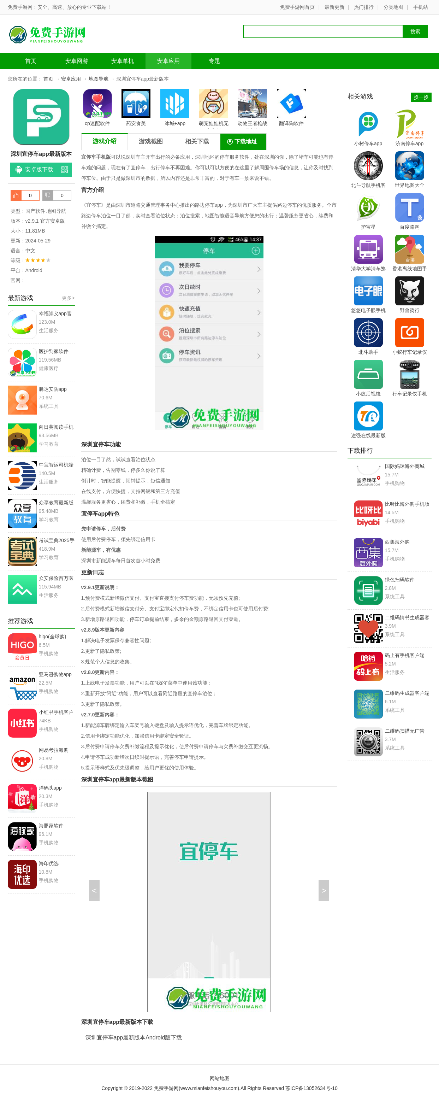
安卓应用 (168, 61)
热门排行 (364, 7)
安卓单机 (122, 61)
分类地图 (393, 7)
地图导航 (98, 79)
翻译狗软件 (291, 107)
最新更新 (334, 7)
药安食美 (135, 107)
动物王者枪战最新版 (252, 109)
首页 (30, 61)
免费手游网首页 (297, 7)
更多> (68, 298)
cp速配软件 (97, 107)
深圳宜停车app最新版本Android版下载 (133, 1037)
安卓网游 (76, 61)
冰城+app (174, 107)
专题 (214, 61)
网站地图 (220, 1078)
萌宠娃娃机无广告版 (214, 109)
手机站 (420, 7)
